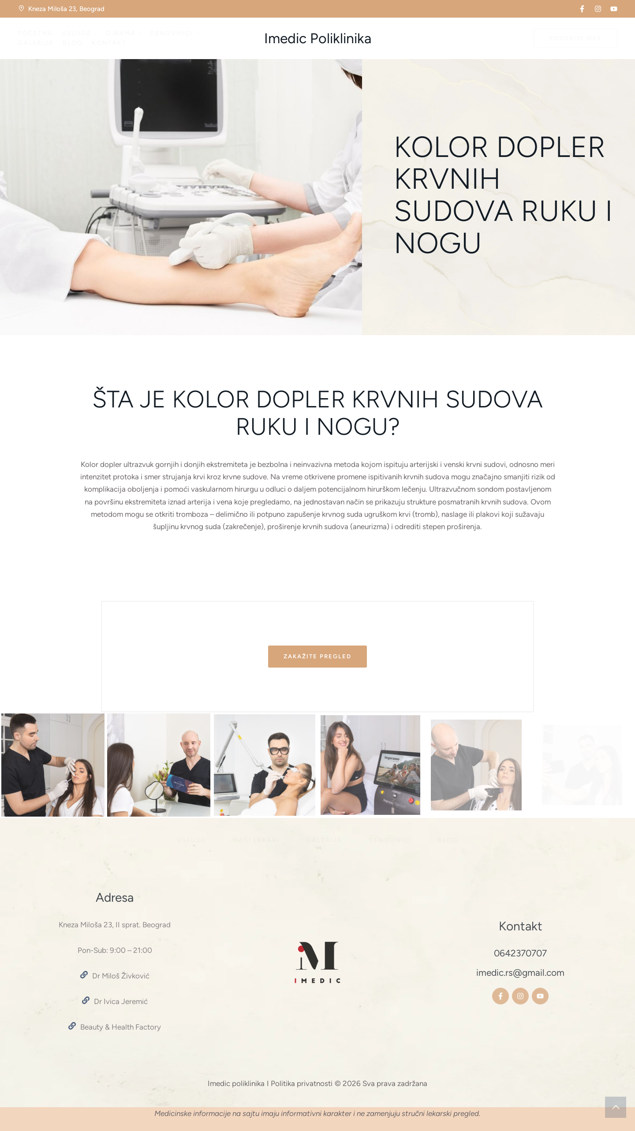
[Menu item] (35, 33)
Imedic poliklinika (236, 1083)
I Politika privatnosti (299, 1083)
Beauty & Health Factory (120, 1027)
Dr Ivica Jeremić (121, 1001)
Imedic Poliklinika (317, 38)
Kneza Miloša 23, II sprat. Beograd (115, 924)
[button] (582, 8)
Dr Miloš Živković (120, 975)
